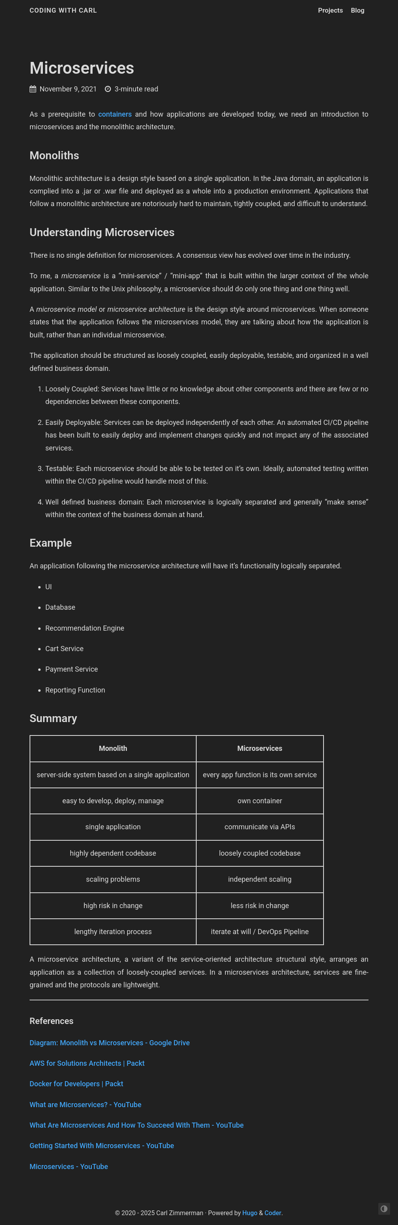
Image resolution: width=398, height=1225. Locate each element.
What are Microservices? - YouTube (85, 1104)
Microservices (82, 68)
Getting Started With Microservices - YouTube (102, 1145)
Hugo (249, 1213)
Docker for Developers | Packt (76, 1084)
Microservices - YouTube (69, 1166)
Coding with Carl (63, 10)
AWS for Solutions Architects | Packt (87, 1063)
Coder (272, 1213)
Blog (358, 10)
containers (115, 114)
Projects (330, 10)
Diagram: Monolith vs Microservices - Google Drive (110, 1043)
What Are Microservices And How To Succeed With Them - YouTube (137, 1125)
